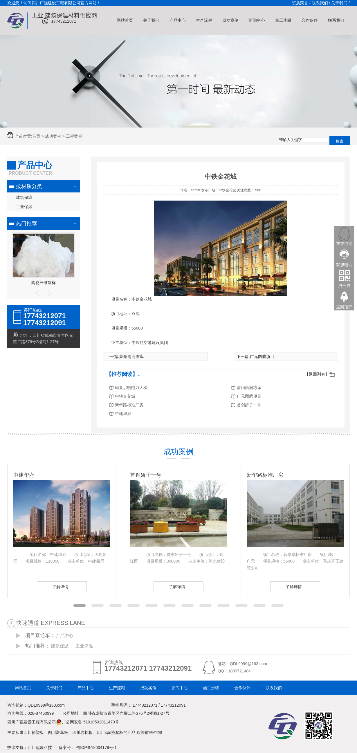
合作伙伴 (310, 20)
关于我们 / (340, 3)
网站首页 (125, 20)
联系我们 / (321, 3)
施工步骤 (283, 20)
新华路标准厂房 (129, 405)
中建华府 (123, 413)
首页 (36, 136)
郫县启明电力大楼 (131, 387)
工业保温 (24, 206)
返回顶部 (344, 307)
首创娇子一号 (249, 405)
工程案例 (74, 136)
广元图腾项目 (262, 356)
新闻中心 (257, 20)
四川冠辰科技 (40, 747)
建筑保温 (24, 197)
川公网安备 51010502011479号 (87, 722)
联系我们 (336, 20)
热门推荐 (26, 223)
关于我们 (151, 20)
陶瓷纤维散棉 (43, 282)
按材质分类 (29, 186)
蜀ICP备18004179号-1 (96, 747)
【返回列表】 (317, 374)
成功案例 (230, 20)
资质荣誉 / (301, 3)
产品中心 (178, 20)
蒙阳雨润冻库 (131, 356)
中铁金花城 (125, 396)
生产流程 (204, 20)
